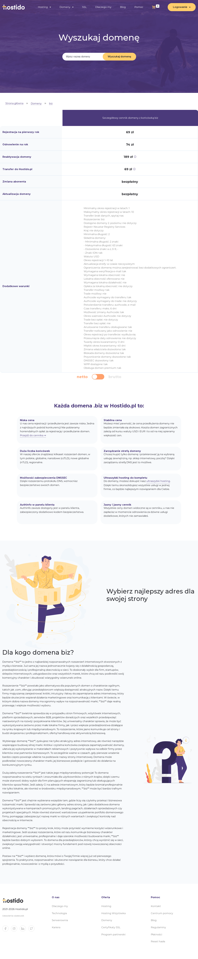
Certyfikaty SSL (110, 927)
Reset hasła (158, 941)
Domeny (65, 7)
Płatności (156, 934)
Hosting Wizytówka (113, 913)
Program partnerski (113, 934)
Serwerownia (60, 920)
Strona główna (14, 103)
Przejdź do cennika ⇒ (33, 435)
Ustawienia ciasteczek (13, 916)
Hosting (43, 7)
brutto (114, 377)
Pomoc (138, 7)
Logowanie (180, 7)
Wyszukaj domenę (119, 56)
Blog (123, 7)
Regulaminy (158, 927)
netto (82, 377)
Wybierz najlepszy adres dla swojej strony (150, 595)
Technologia (59, 913)
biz (51, 103)
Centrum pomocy (162, 913)
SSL (84, 7)
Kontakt (156, 906)
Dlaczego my (103, 7)
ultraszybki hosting (158, 481)
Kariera (56, 927)
